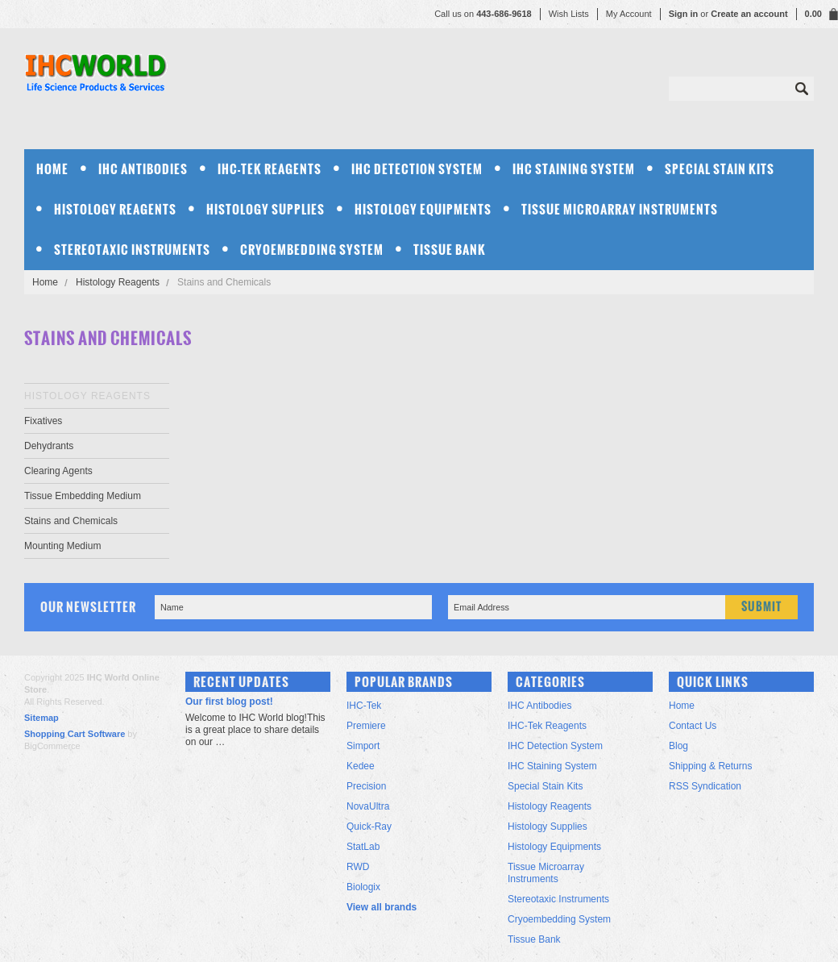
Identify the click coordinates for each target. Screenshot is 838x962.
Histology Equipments (423, 209)
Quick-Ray (369, 826)
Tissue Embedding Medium (82, 496)
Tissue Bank (449, 249)
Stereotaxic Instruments (132, 249)
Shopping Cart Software (74, 734)
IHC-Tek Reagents (270, 169)
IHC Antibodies (143, 169)
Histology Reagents (115, 209)
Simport (363, 746)
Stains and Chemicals (71, 521)
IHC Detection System (417, 169)
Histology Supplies (265, 209)
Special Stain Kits (719, 169)
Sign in (684, 14)
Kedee (360, 766)
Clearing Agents (58, 471)
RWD (357, 866)
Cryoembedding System (312, 249)
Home (45, 282)
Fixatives (43, 421)
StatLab (363, 846)
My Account (629, 14)
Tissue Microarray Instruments (619, 209)
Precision (366, 786)
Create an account (749, 14)
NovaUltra (367, 806)
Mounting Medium (62, 546)
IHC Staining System (573, 169)
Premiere (366, 725)
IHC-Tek (363, 705)
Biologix (363, 887)
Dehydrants (48, 446)
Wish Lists (569, 14)
